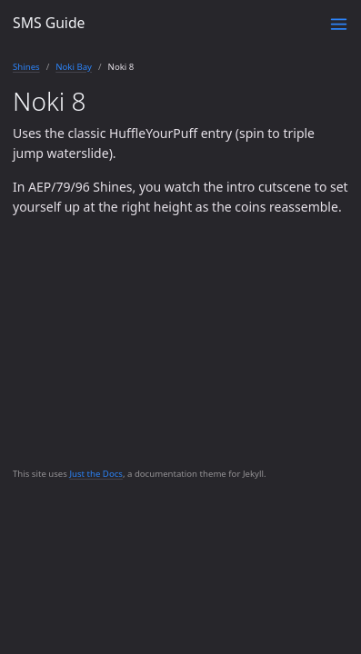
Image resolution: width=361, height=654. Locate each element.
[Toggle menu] (338, 24)
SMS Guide (49, 23)
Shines (26, 67)
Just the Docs (96, 474)
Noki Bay (73, 67)
